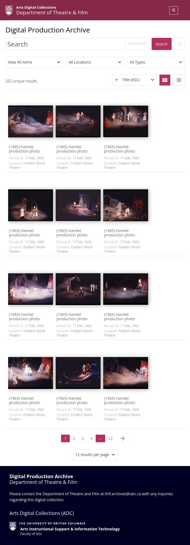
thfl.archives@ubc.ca (123, 493)
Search (162, 44)
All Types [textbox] (137, 62)
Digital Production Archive (47, 30)
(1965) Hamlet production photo (24, 149)
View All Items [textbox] (20, 62)
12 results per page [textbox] (92, 454)
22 (110, 438)
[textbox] (134, 80)
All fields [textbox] (135, 43)
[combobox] (137, 44)
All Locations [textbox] (80, 62)
